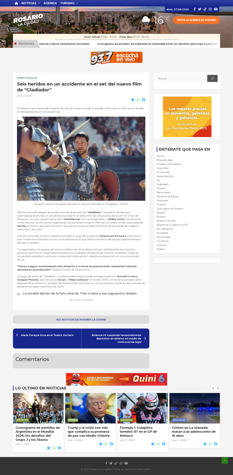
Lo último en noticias (40, 388)
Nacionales (163, 192)
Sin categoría (165, 228)
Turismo (161, 245)
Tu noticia (162, 241)
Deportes (162, 168)
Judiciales (162, 184)
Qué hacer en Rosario (170, 208)
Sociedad (162, 232)
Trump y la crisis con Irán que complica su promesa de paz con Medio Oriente (89, 432)
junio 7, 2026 (22, 444)
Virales (160, 249)
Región (161, 212)
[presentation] (213, 388)
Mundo (161, 188)
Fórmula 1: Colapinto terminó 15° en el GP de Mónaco (138, 432)
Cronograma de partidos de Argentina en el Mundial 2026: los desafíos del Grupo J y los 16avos (38, 434)
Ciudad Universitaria (169, 164)
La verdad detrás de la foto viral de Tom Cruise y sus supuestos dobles (80, 293)
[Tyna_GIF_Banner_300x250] (187, 98)
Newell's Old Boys (168, 196)
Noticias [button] (31, 3)
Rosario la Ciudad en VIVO (172, 224)
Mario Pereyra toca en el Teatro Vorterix (47, 335)
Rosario (161, 216)
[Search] (212, 78)
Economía (163, 172)
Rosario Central (166, 220)
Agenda (50, 3)
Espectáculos (27, 77)
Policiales (162, 200)
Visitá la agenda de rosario (196, 20)
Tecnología (163, 236)
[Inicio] (16, 3)
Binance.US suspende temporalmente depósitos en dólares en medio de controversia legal (116, 338)
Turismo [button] (69, 3)
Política (161, 204)
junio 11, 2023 (24, 95)
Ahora (160, 155)
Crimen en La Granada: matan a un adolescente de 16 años (194, 432)
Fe (158, 180)
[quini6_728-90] (116, 374)
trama (98, 283)
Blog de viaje (164, 160)
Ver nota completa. (81, 299)
